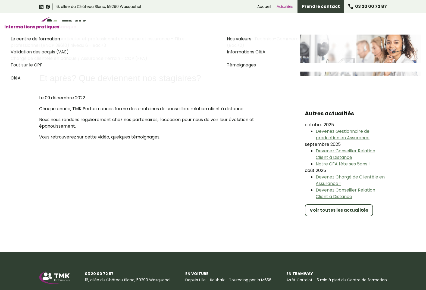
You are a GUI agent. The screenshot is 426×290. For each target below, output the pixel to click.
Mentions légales (55, 271)
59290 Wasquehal (98, 6)
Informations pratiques (361, 25)
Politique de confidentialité (167, 271)
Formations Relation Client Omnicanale (233, 25)
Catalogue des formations (164, 25)
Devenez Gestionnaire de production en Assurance (342, 104)
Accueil (264, 6)
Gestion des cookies (219, 271)
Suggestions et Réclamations (67, 282)
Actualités (285, 6)
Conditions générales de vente (106, 271)
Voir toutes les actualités (339, 180)
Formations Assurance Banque (304, 25)
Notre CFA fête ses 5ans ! (343, 134)
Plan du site (112, 282)
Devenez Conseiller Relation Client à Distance (345, 124)
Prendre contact (321, 6)
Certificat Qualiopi (146, 282)
